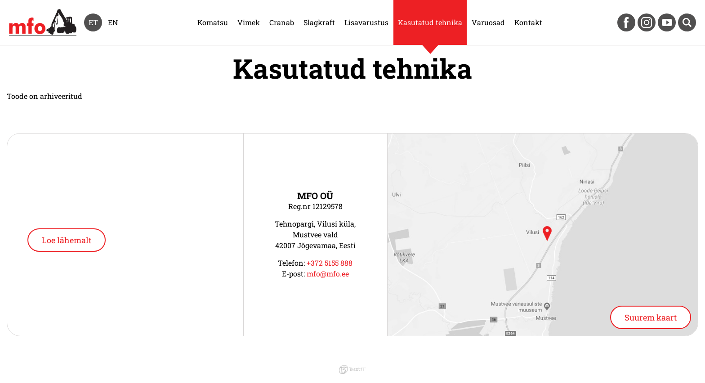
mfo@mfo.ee (328, 273)
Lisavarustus (366, 22)
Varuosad (488, 22)
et (93, 22)
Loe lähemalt (66, 240)
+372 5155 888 (329, 262)
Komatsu (212, 22)
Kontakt (528, 22)
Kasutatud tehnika (430, 22)
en (113, 22)
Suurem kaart (651, 317)
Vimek (248, 22)
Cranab (281, 22)
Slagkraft (319, 22)
